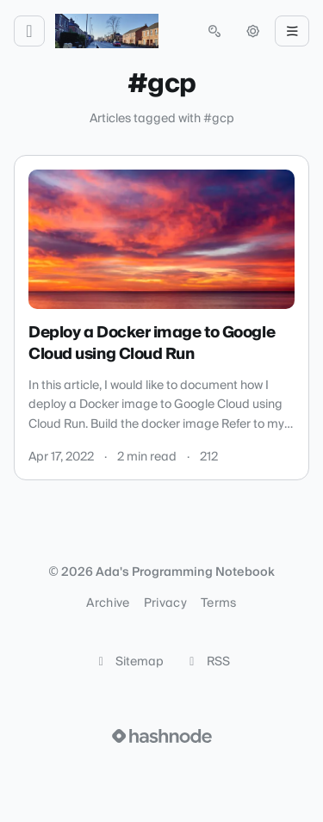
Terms (219, 603)
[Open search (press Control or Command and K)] (214, 30)
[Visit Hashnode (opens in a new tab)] (162, 736)
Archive (107, 603)
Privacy (165, 603)
